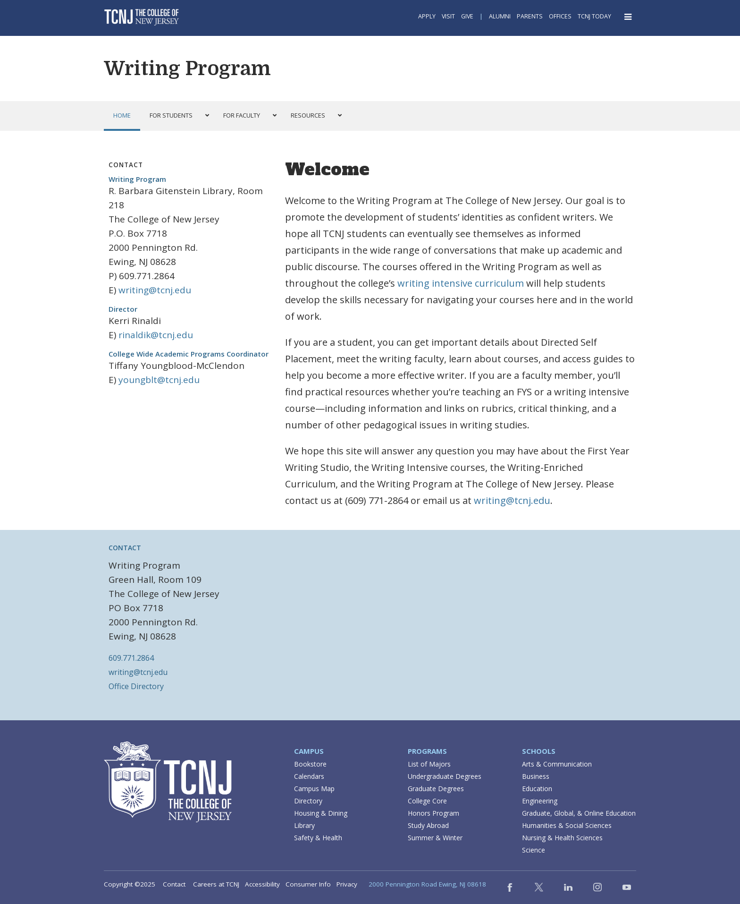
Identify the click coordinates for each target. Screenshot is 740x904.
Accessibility (262, 884)
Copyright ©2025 (129, 884)
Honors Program (433, 813)
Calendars (309, 776)
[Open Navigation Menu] (628, 17)
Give (467, 16)
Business (535, 776)
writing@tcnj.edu (154, 290)
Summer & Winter (435, 837)
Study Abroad (428, 825)
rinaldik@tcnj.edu (155, 335)
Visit (448, 16)
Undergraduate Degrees (444, 776)
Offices (560, 16)
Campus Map (314, 788)
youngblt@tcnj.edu (159, 380)
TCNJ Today (594, 16)
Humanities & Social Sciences (567, 825)
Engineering (539, 800)
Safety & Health (318, 837)
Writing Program (187, 68)
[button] (177, 115)
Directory (308, 800)
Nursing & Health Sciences (562, 837)
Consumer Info (308, 884)
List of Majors (429, 763)
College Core (427, 800)
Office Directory (136, 686)
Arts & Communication (557, 763)
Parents (530, 16)
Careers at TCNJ (216, 884)
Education (537, 788)
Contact (174, 884)
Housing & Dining (320, 813)
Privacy (346, 884)
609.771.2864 (131, 658)
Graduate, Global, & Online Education (579, 813)
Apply (427, 16)
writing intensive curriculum (460, 283)
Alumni (500, 16)
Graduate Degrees (436, 788)
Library (304, 825)
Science (533, 849)
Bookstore (310, 763)
